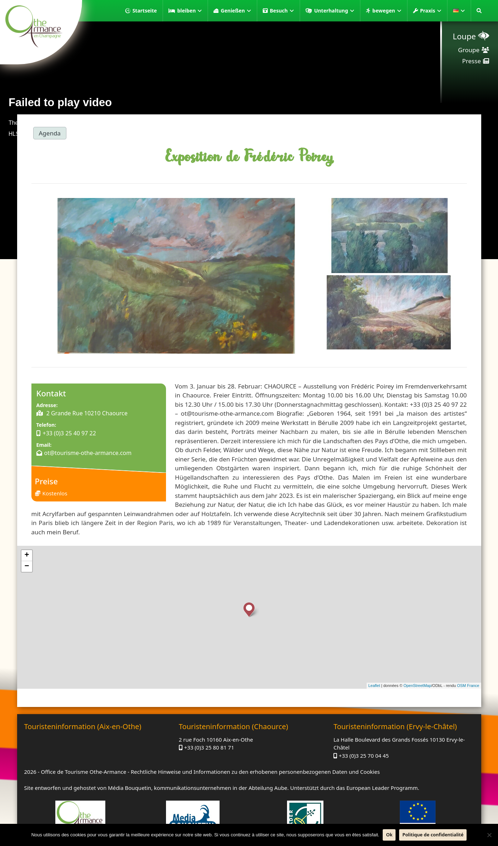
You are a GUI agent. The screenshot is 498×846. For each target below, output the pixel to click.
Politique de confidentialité (432, 834)
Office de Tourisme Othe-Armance (83, 771)
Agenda (50, 133)
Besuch (282, 10)
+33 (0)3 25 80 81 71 (209, 747)
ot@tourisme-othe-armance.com (88, 453)
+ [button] (26, 555)
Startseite (144, 10)
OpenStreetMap (417, 685)
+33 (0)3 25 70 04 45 (364, 755)
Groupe (468, 50)
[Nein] (489, 834)
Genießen (236, 10)
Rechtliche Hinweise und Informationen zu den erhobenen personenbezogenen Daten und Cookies (255, 771)
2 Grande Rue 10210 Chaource (86, 413)
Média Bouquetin (129, 787)
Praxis (430, 10)
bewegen (386, 10)
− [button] (26, 566)
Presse (471, 61)
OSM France (468, 685)
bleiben (189, 10)
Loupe (464, 36)
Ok (389, 834)
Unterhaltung (334, 10)
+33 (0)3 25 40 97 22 (69, 433)
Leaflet (374, 685)
